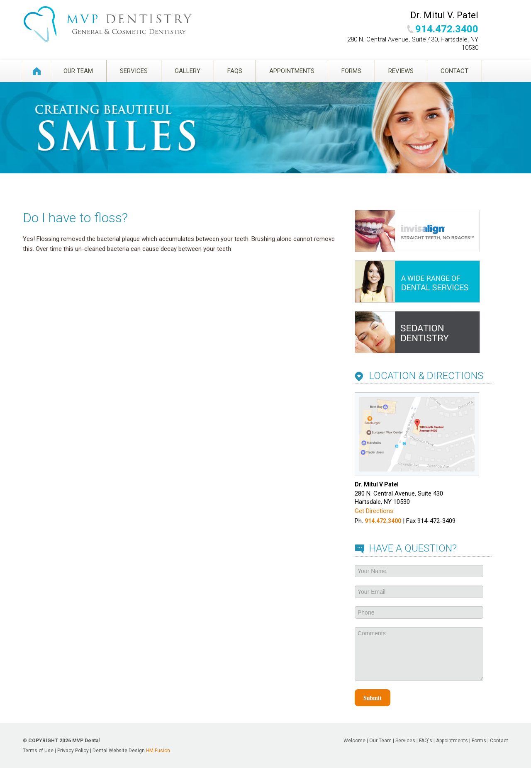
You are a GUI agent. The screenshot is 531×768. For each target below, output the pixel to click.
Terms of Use (38, 750)
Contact (454, 71)
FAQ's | (427, 741)
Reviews (401, 71)
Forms (351, 71)
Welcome (36, 71)
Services (134, 71)
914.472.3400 (446, 29)
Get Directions (374, 511)
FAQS (234, 71)
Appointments (291, 71)
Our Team (78, 71)
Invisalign (417, 231)
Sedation (417, 332)
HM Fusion (158, 750)
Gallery (187, 71)
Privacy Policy (73, 750)
